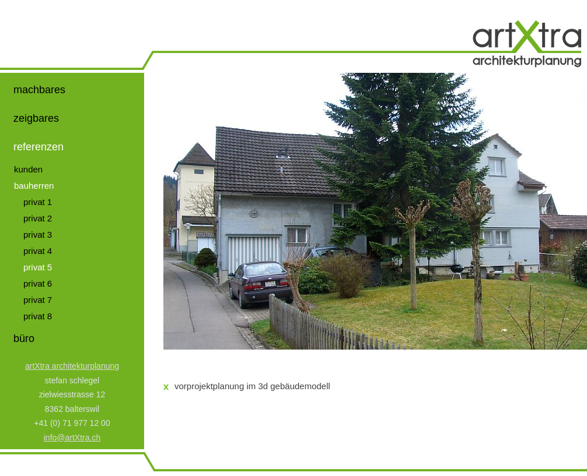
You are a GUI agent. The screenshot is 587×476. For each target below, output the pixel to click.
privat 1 (37, 202)
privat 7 (37, 300)
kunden (28, 169)
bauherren (34, 186)
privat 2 (37, 218)
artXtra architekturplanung (72, 366)
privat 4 (37, 251)
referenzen (38, 147)
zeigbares (36, 118)
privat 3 (37, 234)
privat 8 (37, 316)
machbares (39, 90)
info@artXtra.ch (72, 437)
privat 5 (37, 267)
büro (23, 338)
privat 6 (37, 283)
